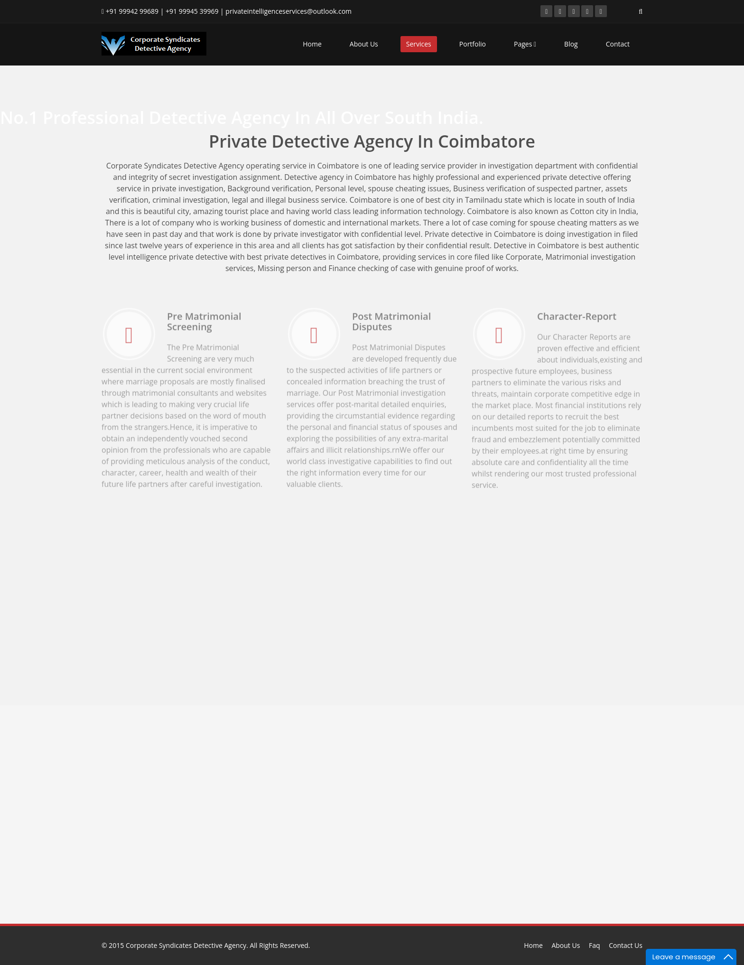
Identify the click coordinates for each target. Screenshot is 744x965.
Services (418, 43)
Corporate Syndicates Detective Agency (186, 945)
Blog (571, 43)
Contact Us (625, 945)
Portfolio (472, 43)
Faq (594, 945)
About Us (364, 43)
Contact (618, 43)
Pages (525, 43)
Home (312, 43)
